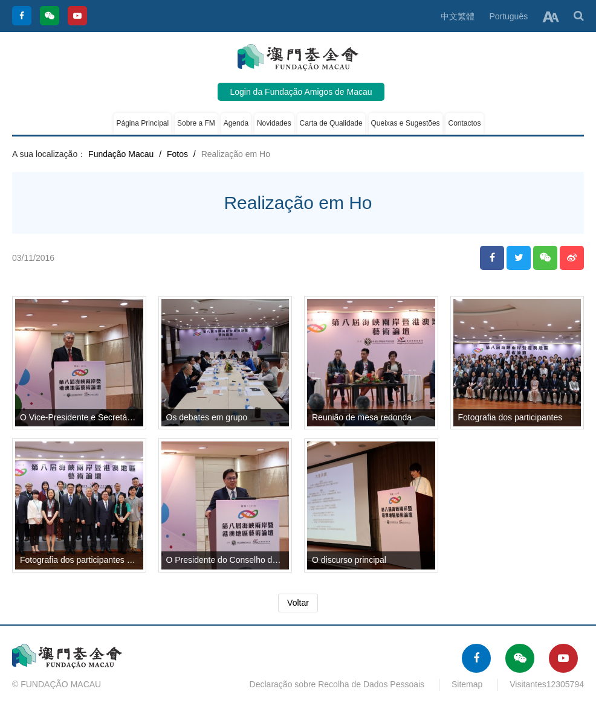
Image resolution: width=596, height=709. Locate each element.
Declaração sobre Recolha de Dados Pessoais (337, 684)
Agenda (236, 123)
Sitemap (467, 684)
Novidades (274, 123)
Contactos (464, 123)
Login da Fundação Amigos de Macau (301, 92)
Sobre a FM (196, 123)
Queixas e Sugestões (405, 123)
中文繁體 (458, 16)
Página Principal (142, 123)
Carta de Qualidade (331, 123)
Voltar (298, 603)
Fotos (177, 154)
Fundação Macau (121, 154)
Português (508, 16)
